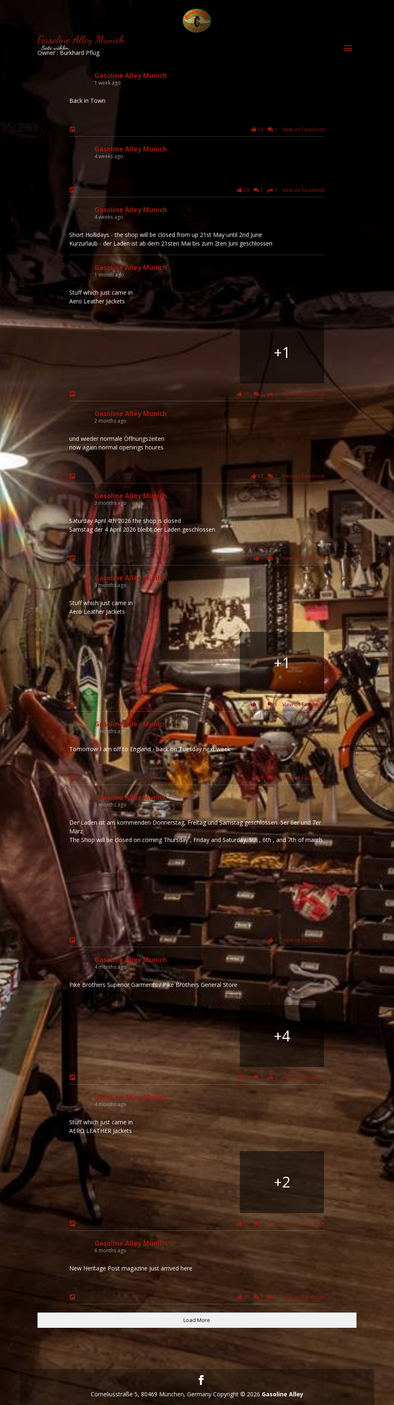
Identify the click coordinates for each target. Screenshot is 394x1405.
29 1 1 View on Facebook (279, 190)
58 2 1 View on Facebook (279, 1077)
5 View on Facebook (295, 940)
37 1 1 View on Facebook (279, 1297)
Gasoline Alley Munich (130, 75)
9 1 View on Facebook (288, 558)
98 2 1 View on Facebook (279, 394)
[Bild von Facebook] (112, 663)
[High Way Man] (282, 352)
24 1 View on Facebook (286, 129)
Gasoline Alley (282, 1394)
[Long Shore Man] (112, 352)
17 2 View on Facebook (286, 476)
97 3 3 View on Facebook (279, 1224)
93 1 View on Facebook (286, 704)
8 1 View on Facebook (288, 777)
